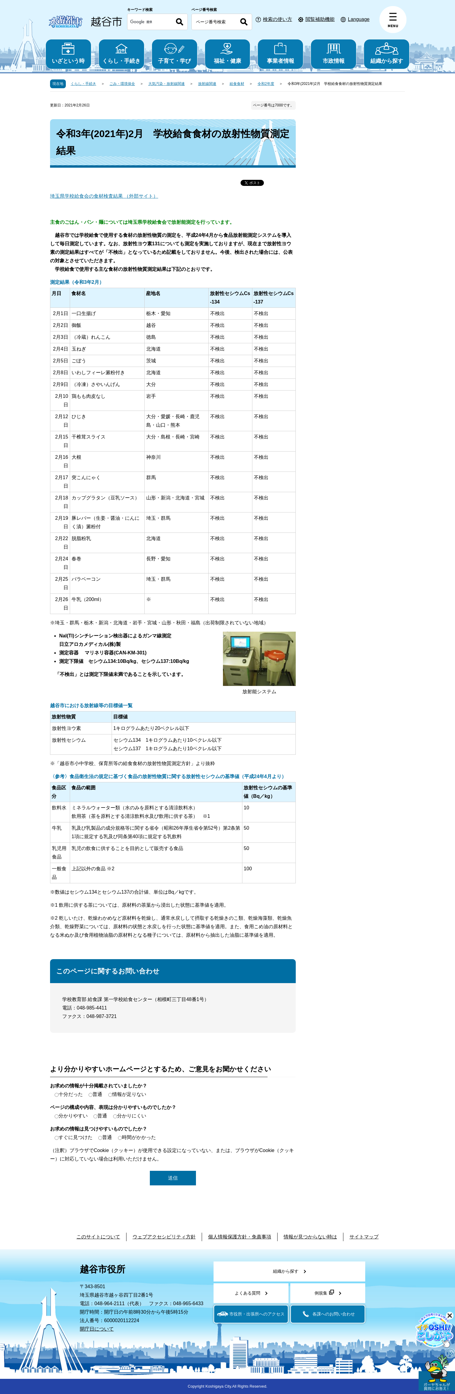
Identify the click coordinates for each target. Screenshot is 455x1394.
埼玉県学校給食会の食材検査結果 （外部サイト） (104, 196)
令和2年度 (266, 84)
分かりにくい (131, 1115)
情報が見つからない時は (310, 1236)
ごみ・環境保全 (122, 84)
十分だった (71, 1094)
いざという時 (68, 53)
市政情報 (333, 53)
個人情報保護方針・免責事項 (239, 1236)
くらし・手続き (121, 53)
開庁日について (97, 1329)
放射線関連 (207, 84)
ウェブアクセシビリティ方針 (164, 1236)
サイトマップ (364, 1236)
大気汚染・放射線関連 (166, 84)
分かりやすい (73, 1115)
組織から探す (386, 53)
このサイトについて (98, 1236)
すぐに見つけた (76, 1137)
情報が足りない (129, 1094)
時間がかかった (139, 1137)
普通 (97, 1094)
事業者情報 (280, 53)
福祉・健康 (227, 53)
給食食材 (237, 84)
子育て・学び (174, 53)
